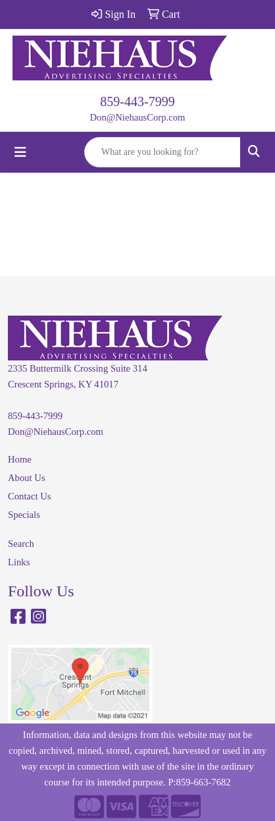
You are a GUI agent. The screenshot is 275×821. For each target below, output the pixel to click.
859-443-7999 (137, 101)
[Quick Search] (162, 152)
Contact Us (29, 496)
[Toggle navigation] (20, 152)
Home (20, 459)
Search (21, 543)
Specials (24, 514)
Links (19, 562)
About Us (26, 477)
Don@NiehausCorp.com (138, 117)
